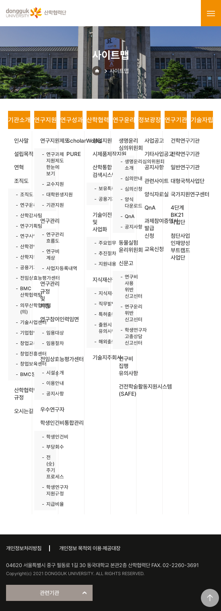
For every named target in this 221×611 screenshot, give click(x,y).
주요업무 (100, 243)
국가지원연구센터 (179, 194)
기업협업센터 (21, 333)
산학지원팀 (21, 257)
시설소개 (47, 373)
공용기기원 (21, 267)
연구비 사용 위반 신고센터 (126, 286)
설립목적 (22, 154)
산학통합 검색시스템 (101, 171)
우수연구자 (48, 409)
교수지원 (47, 184)
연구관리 (48, 221)
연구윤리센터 (21, 205)
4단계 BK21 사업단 (178, 214)
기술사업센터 (21, 322)
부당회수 (47, 447)
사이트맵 (119, 71)
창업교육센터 (21, 343)
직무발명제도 (100, 304)
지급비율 (47, 504)
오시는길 (22, 411)
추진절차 (100, 253)
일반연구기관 (179, 167)
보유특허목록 (100, 188)
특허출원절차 (100, 314)
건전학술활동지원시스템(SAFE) (127, 390)
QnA (126, 216)
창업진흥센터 (21, 354)
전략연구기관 (179, 154)
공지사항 (47, 394)
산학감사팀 (21, 215)
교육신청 (153, 249)
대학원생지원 (47, 194)
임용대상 (47, 333)
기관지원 (47, 205)
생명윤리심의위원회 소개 (126, 164)
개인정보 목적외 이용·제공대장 (89, 548)
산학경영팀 (21, 246)
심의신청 (126, 189)
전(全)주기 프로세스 (47, 467)
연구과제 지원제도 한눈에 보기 (47, 164)
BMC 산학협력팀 (21, 291)
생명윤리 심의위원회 (127, 144)
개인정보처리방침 (23, 548)
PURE (73, 154)
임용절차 (47, 343)
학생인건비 (47, 437)
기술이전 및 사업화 (101, 222)
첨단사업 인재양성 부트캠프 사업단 (179, 247)
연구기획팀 (21, 226)
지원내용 (100, 264)
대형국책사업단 (179, 181)
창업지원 (101, 140)
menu (211, 13)
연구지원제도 (48, 140)
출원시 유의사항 (100, 328)
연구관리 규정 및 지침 (48, 295)
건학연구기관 (179, 140)
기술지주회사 (101, 357)
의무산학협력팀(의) (21, 308)
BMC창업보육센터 (21, 374)
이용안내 (47, 383)
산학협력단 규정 (22, 394)
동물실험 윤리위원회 (127, 246)
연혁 (19, 167)
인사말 (21, 140)
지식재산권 (101, 279)
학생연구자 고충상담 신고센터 (126, 336)
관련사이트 (153, 181)
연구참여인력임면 (48, 319)
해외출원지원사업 (100, 342)
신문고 (126, 263)
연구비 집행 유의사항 (127, 365)
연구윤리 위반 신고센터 (126, 312)
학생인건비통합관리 (48, 423)
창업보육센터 (21, 364)
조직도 (21, 181)
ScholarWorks (74, 140)
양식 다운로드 (126, 202)
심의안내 (126, 178)
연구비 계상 (47, 254)
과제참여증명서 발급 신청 (153, 228)
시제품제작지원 (101, 154)
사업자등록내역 (47, 268)
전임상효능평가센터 (21, 278)
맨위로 (210, 598)
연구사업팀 (21, 236)
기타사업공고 (153, 154)
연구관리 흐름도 (47, 237)
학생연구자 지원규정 (47, 490)
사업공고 (153, 140)
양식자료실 (153, 194)
